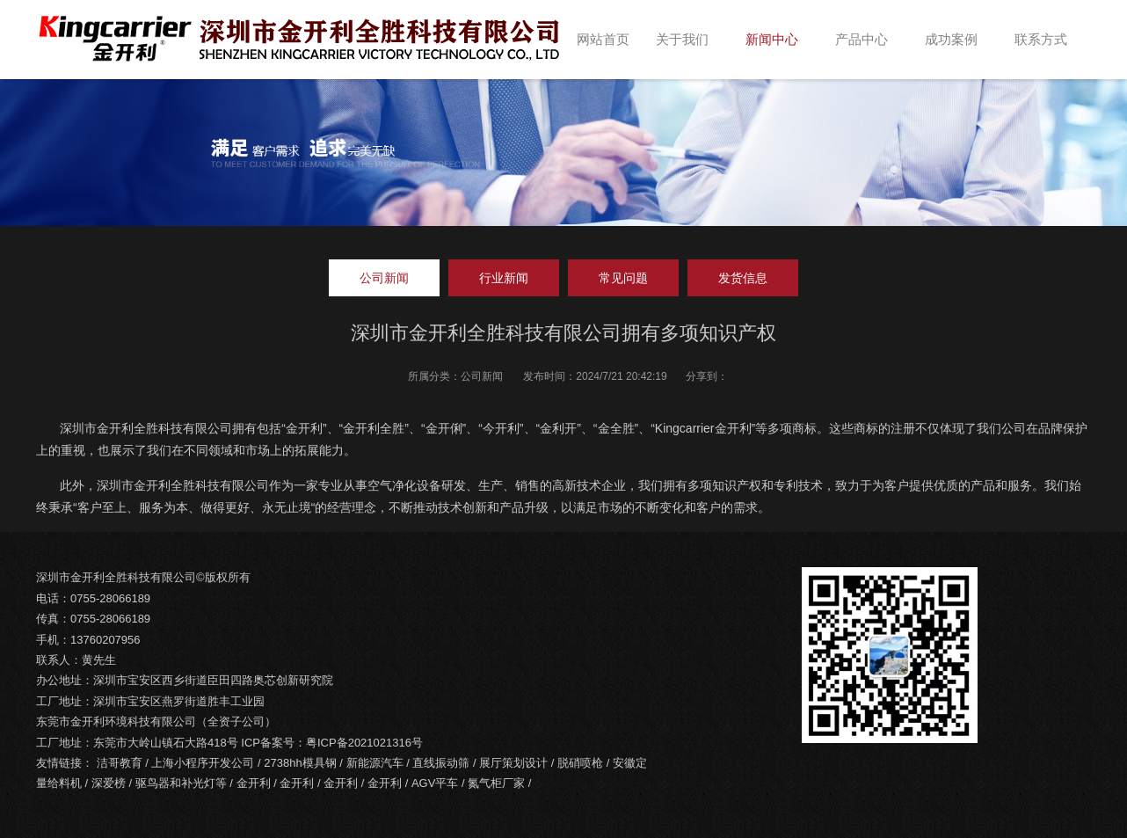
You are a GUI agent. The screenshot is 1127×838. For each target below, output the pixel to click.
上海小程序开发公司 (202, 762)
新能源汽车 (375, 762)
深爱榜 (108, 783)
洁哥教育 (119, 762)
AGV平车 (434, 783)
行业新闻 (503, 278)
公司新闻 (384, 278)
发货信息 (742, 278)
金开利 (253, 783)
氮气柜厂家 (496, 783)
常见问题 (623, 278)
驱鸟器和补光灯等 (181, 783)
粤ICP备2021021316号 (364, 742)
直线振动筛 (440, 762)
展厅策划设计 (513, 762)
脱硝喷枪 (580, 762)
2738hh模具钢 (300, 762)
